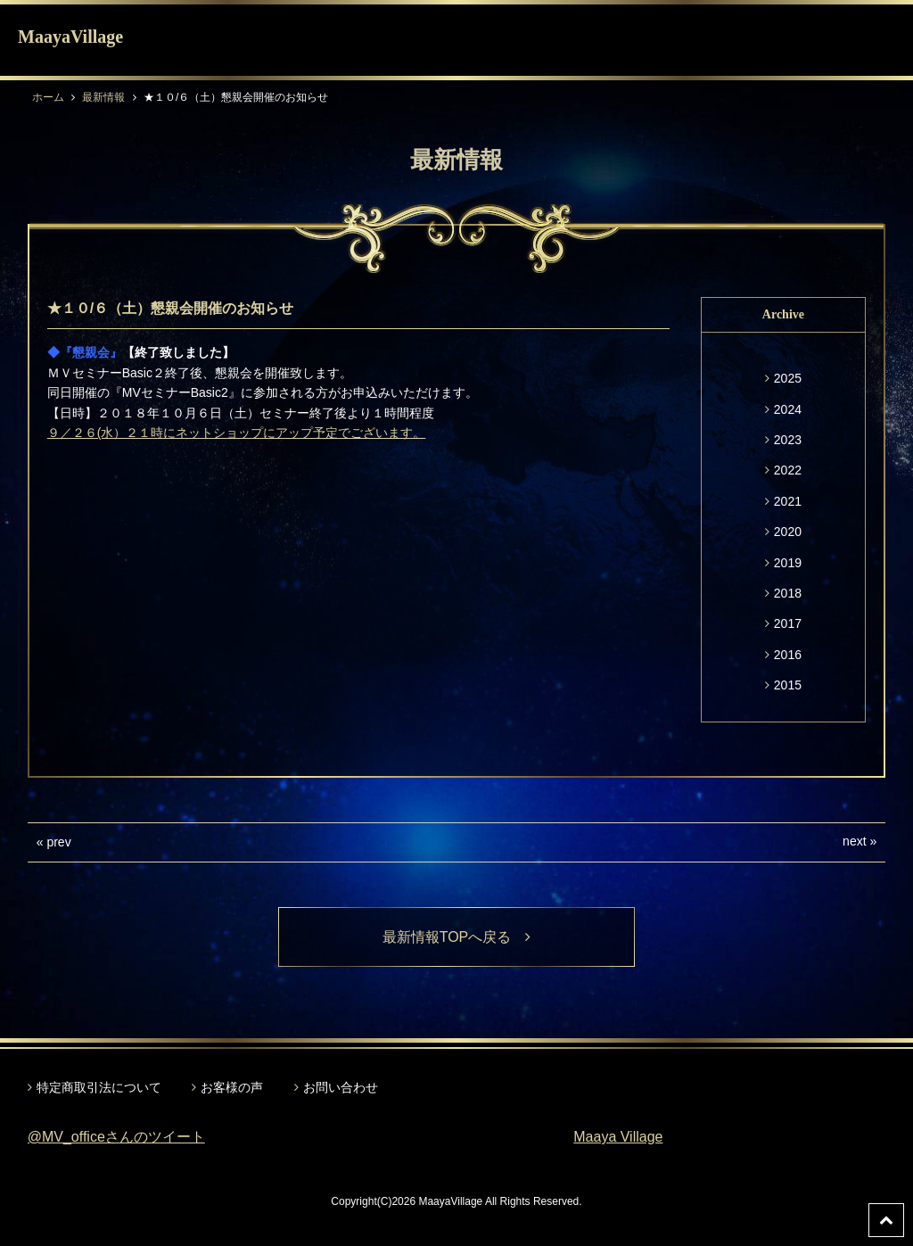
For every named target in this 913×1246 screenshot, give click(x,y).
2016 (788, 655)
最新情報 (103, 97)
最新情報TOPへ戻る (456, 937)
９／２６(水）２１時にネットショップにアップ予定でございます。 (236, 432)
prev (58, 842)
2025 (788, 378)
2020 (788, 531)
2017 (788, 623)
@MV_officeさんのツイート (116, 1136)
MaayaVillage (70, 36)
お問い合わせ (340, 1087)
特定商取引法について (99, 1087)
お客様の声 (232, 1087)
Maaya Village (617, 1136)
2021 (788, 501)
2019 (788, 563)
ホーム (48, 97)
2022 (788, 470)
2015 (788, 685)
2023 (788, 440)
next (854, 841)
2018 (788, 593)
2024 (788, 409)
